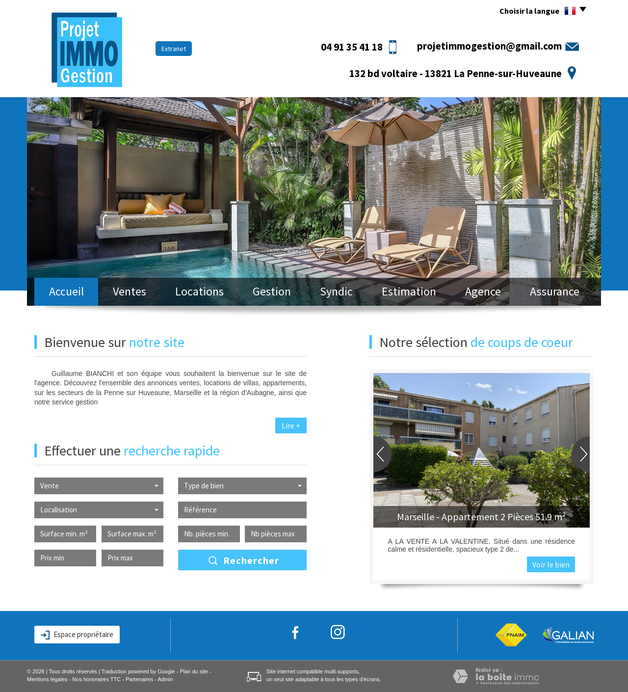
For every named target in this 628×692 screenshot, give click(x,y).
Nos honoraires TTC (96, 679)
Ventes (129, 291)
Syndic (336, 291)
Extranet (173, 48)
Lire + (291, 425)
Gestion (272, 291)
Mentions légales (47, 679)
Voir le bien (551, 564)
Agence (483, 291)
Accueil (66, 291)
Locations (199, 291)
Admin (165, 679)
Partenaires (139, 679)
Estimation (409, 291)
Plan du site (194, 671)
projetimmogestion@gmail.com (489, 46)
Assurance (554, 291)
